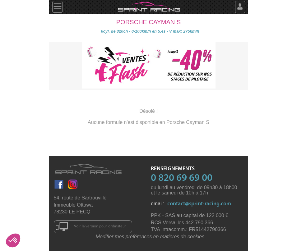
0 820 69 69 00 (181, 178)
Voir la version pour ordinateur (91, 226)
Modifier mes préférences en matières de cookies (150, 236)
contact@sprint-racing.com (199, 204)
